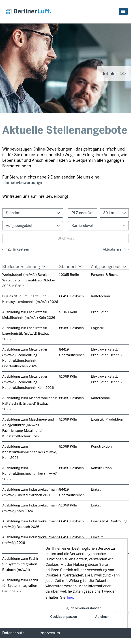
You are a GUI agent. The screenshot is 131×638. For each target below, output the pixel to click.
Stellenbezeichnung (23, 266)
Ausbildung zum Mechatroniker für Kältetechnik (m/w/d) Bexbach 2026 (29, 403)
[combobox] (114, 213)
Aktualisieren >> (116, 249)
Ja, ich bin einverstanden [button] (83, 608)
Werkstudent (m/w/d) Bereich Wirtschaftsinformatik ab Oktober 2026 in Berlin (28, 280)
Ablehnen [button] (102, 617)
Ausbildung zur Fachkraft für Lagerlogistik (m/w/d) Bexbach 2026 (27, 333)
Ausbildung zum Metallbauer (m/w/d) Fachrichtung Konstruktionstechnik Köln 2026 (28, 382)
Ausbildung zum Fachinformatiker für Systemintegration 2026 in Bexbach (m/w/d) (29, 564)
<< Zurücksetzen (15, 249)
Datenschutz (13, 633)
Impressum (50, 633)
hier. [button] (70, 597)
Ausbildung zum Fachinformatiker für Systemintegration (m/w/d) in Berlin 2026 (29, 585)
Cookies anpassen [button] (63, 617)
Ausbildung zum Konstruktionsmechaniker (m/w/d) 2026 (30, 473)
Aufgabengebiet (108, 266)
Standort (70, 266)
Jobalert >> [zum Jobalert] (114, 73)
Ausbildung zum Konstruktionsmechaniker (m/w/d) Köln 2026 (30, 452)
